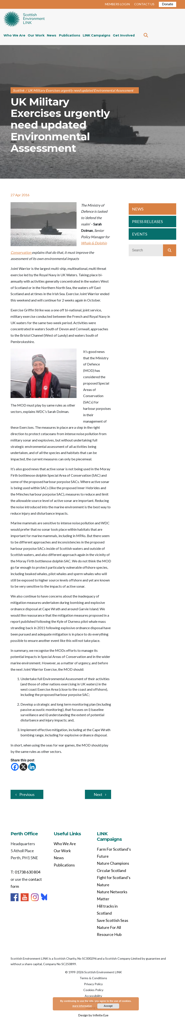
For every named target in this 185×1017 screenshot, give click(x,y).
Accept (108, 1006)
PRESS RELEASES (147, 221)
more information (82, 1005)
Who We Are (14, 35)
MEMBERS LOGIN (117, 4)
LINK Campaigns (96, 35)
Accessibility (93, 996)
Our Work (36, 35)
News (51, 35)
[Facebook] (15, 767)
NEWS (137, 209)
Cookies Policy (93, 990)
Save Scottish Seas (112, 920)
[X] (23, 767)
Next (98, 794)
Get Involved (124, 35)
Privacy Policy (93, 984)
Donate (167, 4)
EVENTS (139, 234)
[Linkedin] (32, 767)
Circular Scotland (111, 870)
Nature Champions (113, 863)
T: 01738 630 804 (25, 872)
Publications (69, 35)
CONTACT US (144, 4)
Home (24, 19)
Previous (27, 794)
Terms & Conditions (93, 978)
